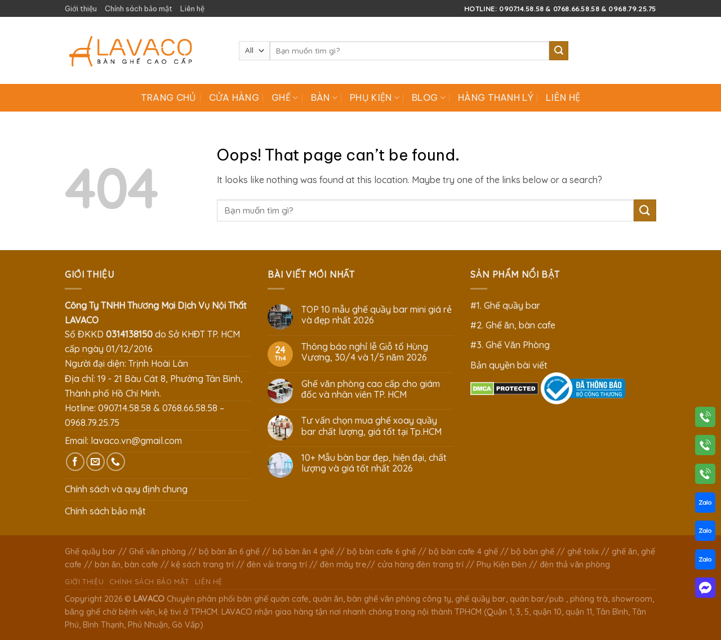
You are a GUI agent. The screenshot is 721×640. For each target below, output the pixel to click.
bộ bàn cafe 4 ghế (463, 551)
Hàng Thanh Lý (495, 97)
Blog (429, 97)
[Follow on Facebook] (75, 461)
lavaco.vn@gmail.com (136, 440)
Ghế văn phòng (157, 551)
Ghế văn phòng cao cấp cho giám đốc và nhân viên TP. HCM (370, 389)
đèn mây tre (343, 564)
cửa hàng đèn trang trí (420, 564)
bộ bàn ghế (532, 551)
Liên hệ (192, 8)
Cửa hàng (234, 97)
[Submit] (558, 50)
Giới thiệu (81, 8)
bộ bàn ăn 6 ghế (229, 551)
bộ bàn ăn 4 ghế (303, 551)
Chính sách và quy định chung (126, 489)
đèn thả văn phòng (575, 564)
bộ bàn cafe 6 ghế (381, 551)
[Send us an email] (95, 461)
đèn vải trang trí (277, 564)
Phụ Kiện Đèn (502, 564)
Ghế (285, 97)
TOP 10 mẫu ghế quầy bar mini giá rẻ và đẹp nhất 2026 (376, 315)
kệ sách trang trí (202, 564)
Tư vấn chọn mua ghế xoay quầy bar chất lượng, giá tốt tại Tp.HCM (371, 426)
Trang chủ (169, 97)
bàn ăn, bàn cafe (126, 564)
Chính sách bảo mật (138, 8)
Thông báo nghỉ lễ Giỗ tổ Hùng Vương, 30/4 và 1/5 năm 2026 (364, 352)
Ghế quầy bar (90, 551)
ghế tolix (583, 551)
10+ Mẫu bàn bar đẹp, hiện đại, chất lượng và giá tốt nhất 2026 (374, 463)
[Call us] (115, 461)
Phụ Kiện (374, 97)
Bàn (324, 97)
